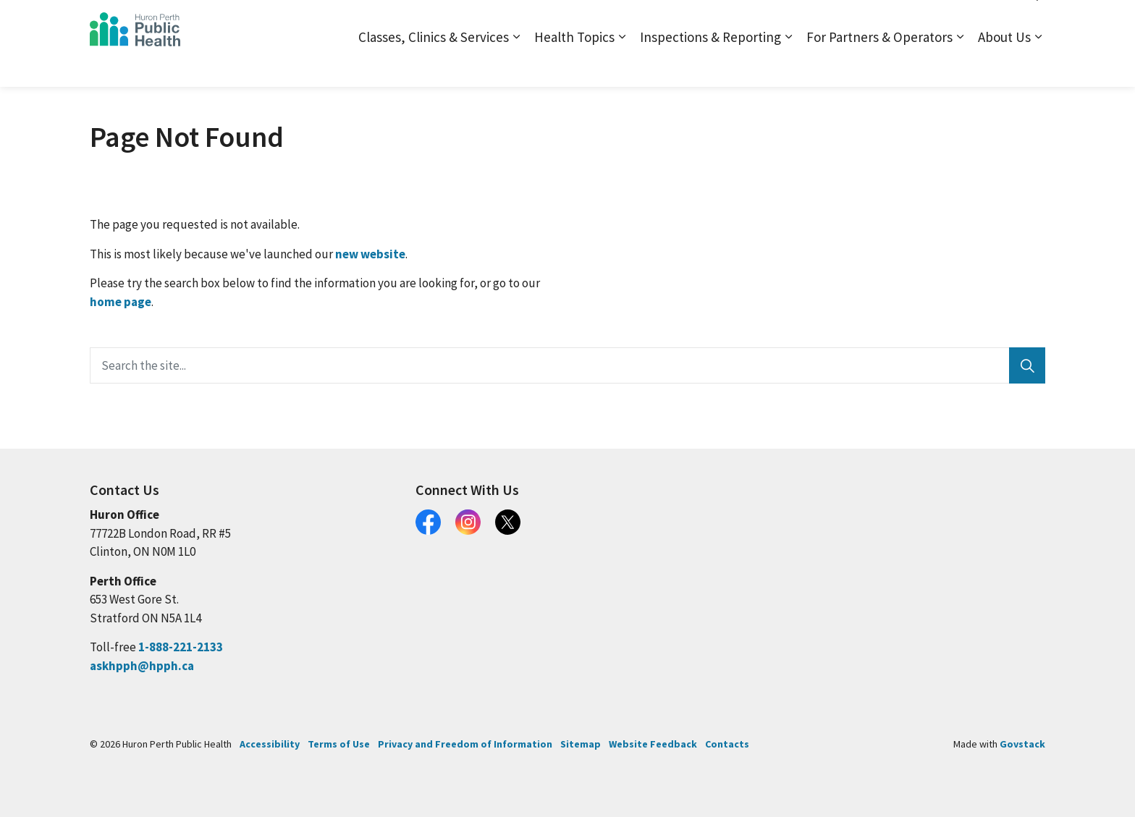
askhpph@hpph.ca (142, 666)
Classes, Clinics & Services (433, 65)
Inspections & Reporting (710, 65)
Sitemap (789, 21)
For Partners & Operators (879, 65)
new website (370, 254)
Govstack (1022, 743)
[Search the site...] (567, 365)
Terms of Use (339, 743)
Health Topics (574, 65)
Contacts (727, 743)
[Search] (1027, 365)
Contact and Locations (873, 21)
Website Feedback (653, 743)
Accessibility (270, 743)
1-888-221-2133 (180, 647)
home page (120, 302)
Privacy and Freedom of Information (465, 743)
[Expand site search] (1030, 21)
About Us (1004, 65)
